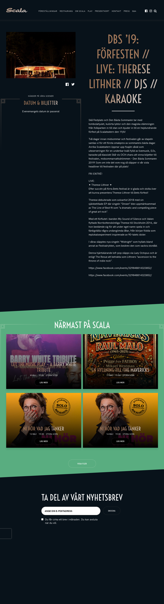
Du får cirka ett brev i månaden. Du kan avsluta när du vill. (71, 521)
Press (127, 11)
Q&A (134, 11)
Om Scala (80, 11)
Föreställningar (48, 11)
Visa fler (82, 463)
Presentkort (102, 11)
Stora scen (51, 375)
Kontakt (116, 11)
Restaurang (66, 11)
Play (90, 11)
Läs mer (44, 382)
